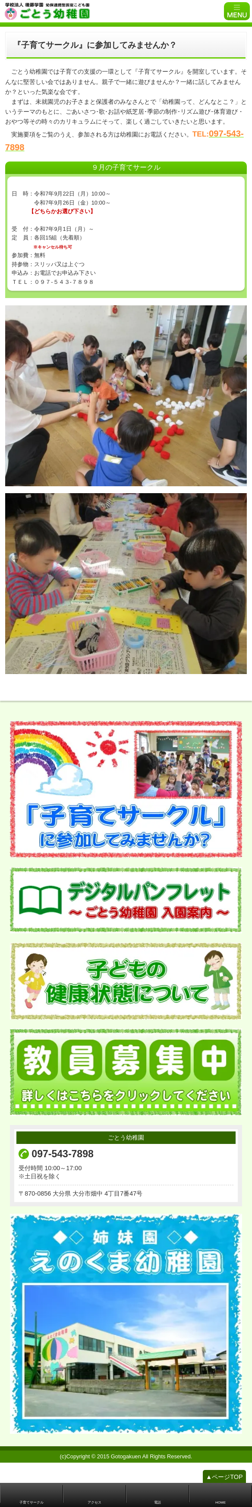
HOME (220, 1502)
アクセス (94, 1502)
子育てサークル (31, 1502)
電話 (157, 1502)
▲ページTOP (224, 1481)
